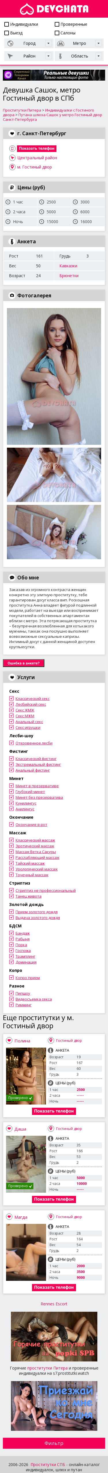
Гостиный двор (69, 1040)
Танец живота (28, 896)
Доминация (26, 962)
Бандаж (23, 933)
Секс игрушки (28, 727)
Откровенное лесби (34, 743)
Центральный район (37, 157)
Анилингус (25, 808)
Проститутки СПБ (48, 1464)
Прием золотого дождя (37, 911)
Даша (20, 1129)
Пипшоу (23, 993)
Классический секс (33, 698)
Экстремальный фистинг (38, 764)
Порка (21, 944)
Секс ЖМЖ (25, 710)
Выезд (13, 33)
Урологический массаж (37, 869)
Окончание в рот (31, 824)
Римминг (23, 1004)
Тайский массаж (30, 863)
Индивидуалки (21, 24)
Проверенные (71, 24)
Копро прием (28, 977)
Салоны (65, 33)
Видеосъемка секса (34, 999)
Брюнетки (69, 275)
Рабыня (23, 939)
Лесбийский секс (31, 704)
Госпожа (23, 950)
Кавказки (68, 265)
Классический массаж (35, 840)
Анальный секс (29, 721)
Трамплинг (25, 956)
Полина (22, 1041)
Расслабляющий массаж (37, 857)
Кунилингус (26, 803)
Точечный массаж (32, 874)
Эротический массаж (35, 845)
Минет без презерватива (39, 797)
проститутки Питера (47, 1368)
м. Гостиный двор (34, 167)
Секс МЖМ (25, 715)
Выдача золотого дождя (38, 917)
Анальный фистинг (33, 770)
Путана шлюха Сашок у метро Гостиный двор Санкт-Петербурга (52, 117)
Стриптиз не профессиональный (46, 890)
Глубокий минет (30, 791)
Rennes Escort (54, 1304)
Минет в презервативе (37, 785)
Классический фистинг (36, 758)
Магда (20, 1217)
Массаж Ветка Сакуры (36, 851)
